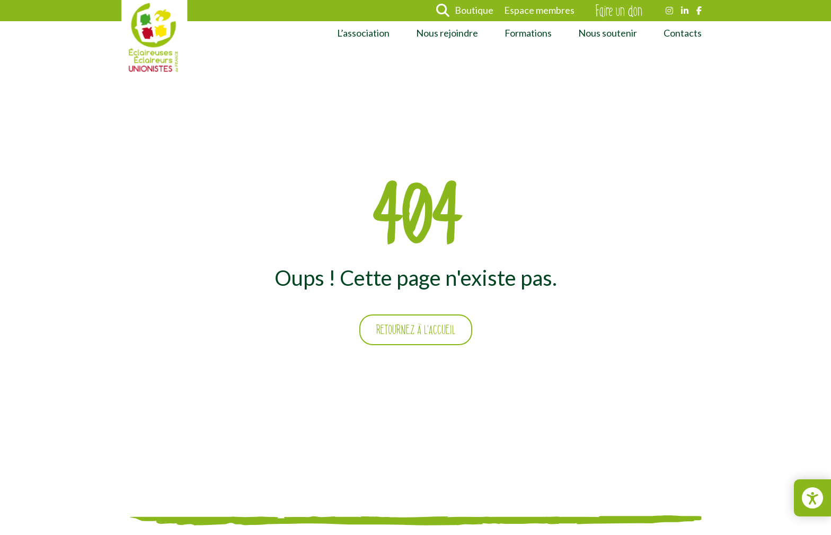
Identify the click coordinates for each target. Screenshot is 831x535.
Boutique (474, 10)
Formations (528, 33)
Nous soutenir (607, 33)
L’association (363, 33)
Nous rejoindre (447, 33)
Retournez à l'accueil (415, 329)
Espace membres (539, 10)
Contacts (683, 33)
